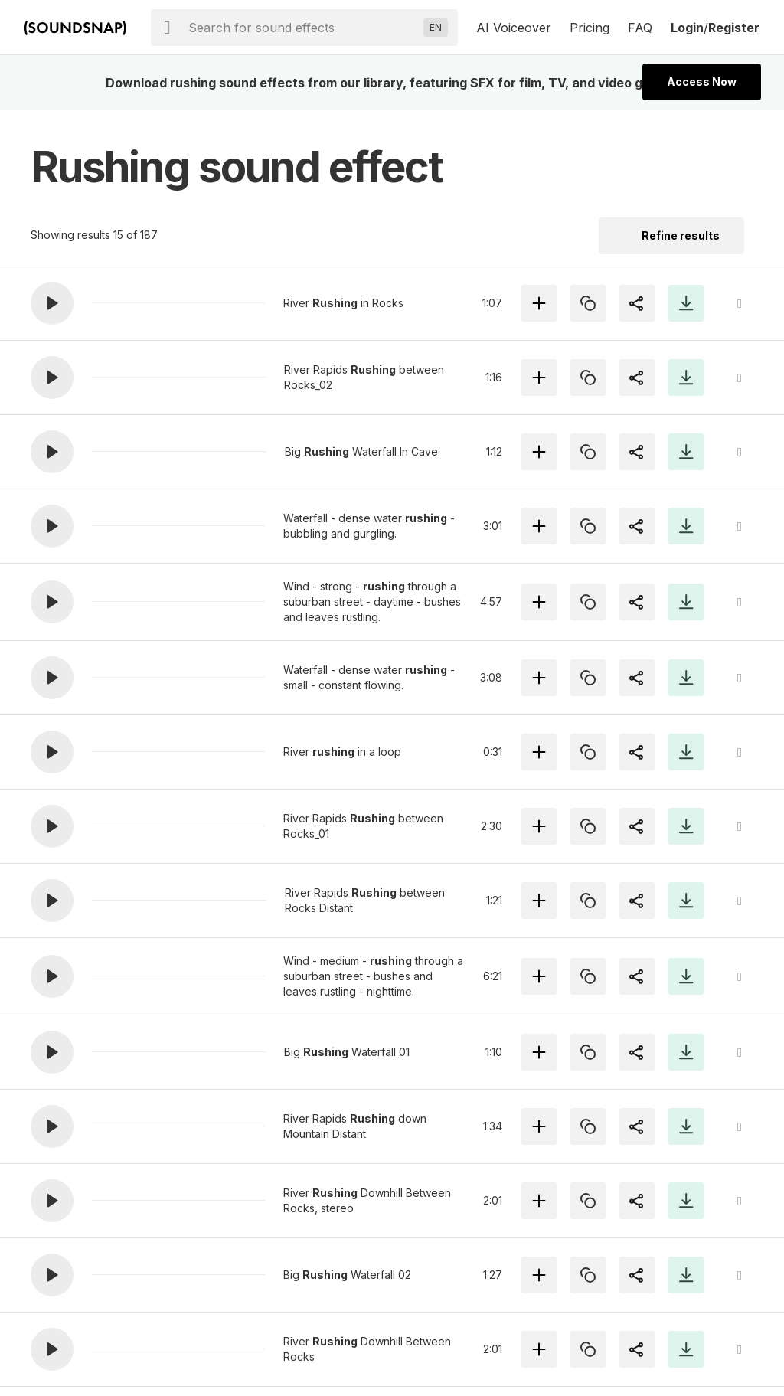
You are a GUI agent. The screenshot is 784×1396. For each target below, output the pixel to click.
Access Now (702, 81)
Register (734, 27)
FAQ (640, 27)
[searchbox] (302, 27)
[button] (52, 303)
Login (687, 27)
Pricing (589, 27)
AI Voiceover (513, 27)
